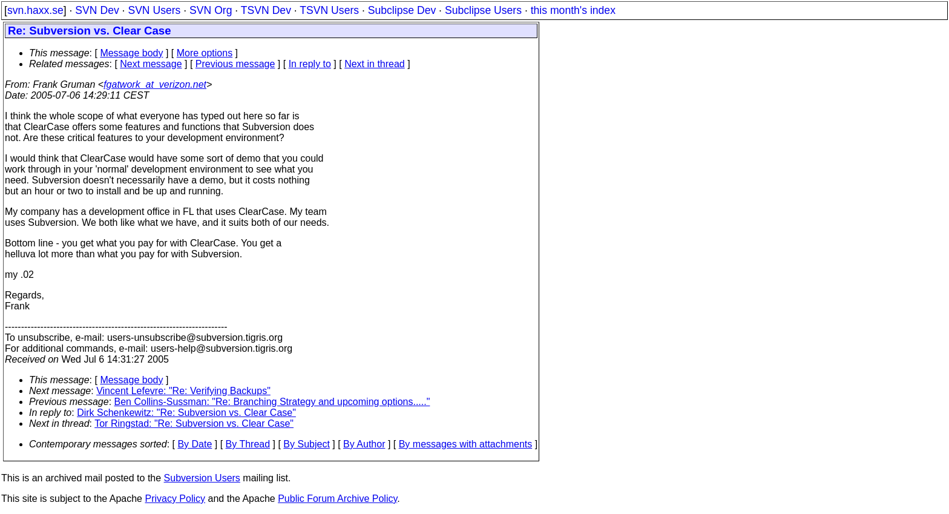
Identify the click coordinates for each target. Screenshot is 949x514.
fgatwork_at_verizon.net (154, 84)
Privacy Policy (175, 498)
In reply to (310, 64)
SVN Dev (97, 10)
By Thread (248, 444)
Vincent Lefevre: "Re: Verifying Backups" (183, 391)
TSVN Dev (266, 10)
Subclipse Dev (402, 10)
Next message (151, 64)
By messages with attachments (466, 444)
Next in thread (374, 64)
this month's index (573, 10)
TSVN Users (329, 10)
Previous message (235, 64)
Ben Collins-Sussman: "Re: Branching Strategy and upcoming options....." (272, 402)
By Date (194, 444)
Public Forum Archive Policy (337, 498)
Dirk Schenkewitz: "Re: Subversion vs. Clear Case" (186, 412)
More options (205, 53)
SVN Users (154, 10)
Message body (131, 53)
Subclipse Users (483, 10)
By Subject (306, 444)
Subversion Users (202, 478)
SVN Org (210, 10)
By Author (364, 444)
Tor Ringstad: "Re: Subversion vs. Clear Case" (194, 423)
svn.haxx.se (35, 10)
